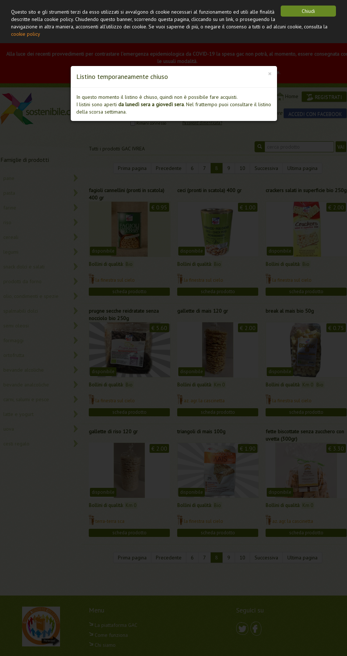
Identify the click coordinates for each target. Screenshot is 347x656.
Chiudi (308, 11)
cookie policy (25, 34)
